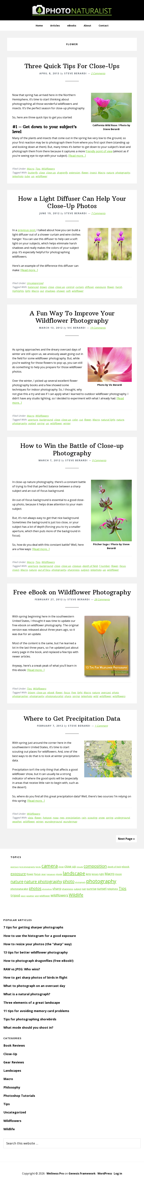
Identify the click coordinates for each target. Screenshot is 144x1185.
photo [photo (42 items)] (68, 881)
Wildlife (9, 1129)
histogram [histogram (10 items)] (51, 874)
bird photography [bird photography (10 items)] (27, 867)
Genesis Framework (82, 1173)
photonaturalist (54, 696)
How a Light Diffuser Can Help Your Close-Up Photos (72, 202)
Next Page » (126, 839)
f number (104, 566)
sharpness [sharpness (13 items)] (67, 888)
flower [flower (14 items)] (29, 874)
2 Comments (98, 73)
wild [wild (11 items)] (37, 896)
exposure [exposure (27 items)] (18, 873)
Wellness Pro (55, 1173)
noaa (55, 817)
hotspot (47, 817)
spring (40, 423)
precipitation (73, 817)
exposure (100, 287)
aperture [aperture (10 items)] (15, 867)
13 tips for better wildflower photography (35, 952)
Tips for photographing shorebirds (29, 1019)
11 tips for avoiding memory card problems (36, 1011)
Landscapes (12, 1071)
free (73, 692)
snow (101, 817)
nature (110, 172)
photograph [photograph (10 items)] (80, 882)
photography (122, 172)
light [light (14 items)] (101, 874)
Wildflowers (48, 168)
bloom (31, 692)
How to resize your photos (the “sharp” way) (37, 944)
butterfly (33, 172)
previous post (26, 230)
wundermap (70, 821)
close (42, 172)
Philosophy (11, 1087)
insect (93, 172)
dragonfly (62, 172)
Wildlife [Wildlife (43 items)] (76, 895)
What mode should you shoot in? (28, 1027)
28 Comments (102, 599)
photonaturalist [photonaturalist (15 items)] (19, 888)
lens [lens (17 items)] (88, 874)
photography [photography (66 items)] (101, 881)
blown (43, 287)
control (70, 287)
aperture (33, 419)
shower (60, 291)
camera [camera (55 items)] (49, 866)
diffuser (89, 287)
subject (85, 569)
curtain (79, 287)
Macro (30, 168)
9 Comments (99, 460)
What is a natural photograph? (26, 994)
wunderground (53, 821)
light (27, 291)
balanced (33, 287)
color (75, 419)
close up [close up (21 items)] (70, 866)
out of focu (44, 569)
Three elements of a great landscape (31, 1003)
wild (95, 696)
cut (81, 419)
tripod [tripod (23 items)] (15, 895)
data (30, 817)
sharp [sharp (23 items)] (56, 888)
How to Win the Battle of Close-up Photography (72, 449)
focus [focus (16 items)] (37, 874)
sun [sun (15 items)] (84, 888)
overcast (106, 692)
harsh (118, 287)
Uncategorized (35, 283)
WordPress (104, 1173)
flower (84, 172)
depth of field (90, 566)
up (32, 176)
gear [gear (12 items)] (43, 874)
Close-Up (10, 1054)
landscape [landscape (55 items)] (74, 873)
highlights (18, 291)
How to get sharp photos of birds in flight (35, 977)
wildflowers (118, 696)
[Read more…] (77, 156)
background (46, 419)
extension (74, 172)
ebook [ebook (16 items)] (125, 866)
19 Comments (98, 327)
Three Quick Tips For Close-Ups (72, 66)
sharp (67, 696)
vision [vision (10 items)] (23, 896)
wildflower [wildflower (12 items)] (44, 895)
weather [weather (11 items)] (30, 896)
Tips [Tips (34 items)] (122, 888)
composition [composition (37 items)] (95, 866)
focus (122, 566)
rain (84, 817)
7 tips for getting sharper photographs (33, 927)
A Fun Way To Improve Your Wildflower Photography (72, 316)
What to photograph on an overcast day (34, 986)
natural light (108, 419)
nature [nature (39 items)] (17, 881)
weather (17, 821)
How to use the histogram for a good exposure (39, 936)
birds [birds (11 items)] (38, 867)
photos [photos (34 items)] (35, 888)
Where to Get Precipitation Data (72, 718)
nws (62, 817)
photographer (20, 696)
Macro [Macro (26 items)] (109, 873)
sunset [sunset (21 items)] (102, 889)
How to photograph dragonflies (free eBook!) (38, 961)
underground (122, 817)
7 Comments (98, 213)
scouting (92, 817)
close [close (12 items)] (61, 866)
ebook (50, 692)
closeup (76, 566)
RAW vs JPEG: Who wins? (21, 969)
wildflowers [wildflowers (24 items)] (59, 895)
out (42, 291)
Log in (118, 1173)
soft (68, 291)
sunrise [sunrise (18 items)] (91, 889)
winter (66, 423)
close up (51, 172)
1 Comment (101, 725)
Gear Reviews (13, 1062)
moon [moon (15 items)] (118, 874)
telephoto (17, 176)
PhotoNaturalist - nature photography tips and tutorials (72, 10)
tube (27, 176)
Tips (37, 168)
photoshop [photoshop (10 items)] (47, 889)
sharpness (73, 569)
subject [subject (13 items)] (77, 888)
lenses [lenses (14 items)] (95, 874)
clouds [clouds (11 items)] (80, 867)
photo (115, 692)
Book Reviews (14, 1045)
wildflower (41, 176)
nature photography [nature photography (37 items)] (43, 881)
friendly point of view (99, 151)
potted (32, 423)
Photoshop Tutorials (19, 1096)
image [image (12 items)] (59, 874)
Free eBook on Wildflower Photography (72, 592)
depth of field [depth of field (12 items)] (114, 866)
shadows (50, 291)
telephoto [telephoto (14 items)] (112, 888)
